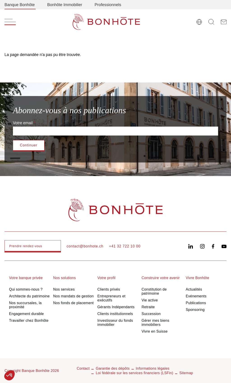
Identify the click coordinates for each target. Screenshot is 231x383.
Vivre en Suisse (154, 331)
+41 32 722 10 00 (125, 246)
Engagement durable (26, 314)
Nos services (64, 289)
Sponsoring (195, 310)
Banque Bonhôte (20, 4)
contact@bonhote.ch (85, 246)
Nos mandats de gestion (73, 296)
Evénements (196, 296)
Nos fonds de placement (73, 303)
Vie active (149, 300)
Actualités (194, 289)
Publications (196, 303)
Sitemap (186, 373)
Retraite (148, 307)
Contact (83, 368)
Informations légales (153, 368)
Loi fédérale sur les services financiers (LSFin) (134, 373)
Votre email (23, 123)
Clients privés (108, 289)
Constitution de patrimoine (154, 291)
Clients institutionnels (115, 314)
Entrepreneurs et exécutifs (111, 298)
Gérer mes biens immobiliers (155, 323)
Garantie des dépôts (112, 368)
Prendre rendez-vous (25, 246)
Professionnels (108, 4)
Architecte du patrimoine (29, 296)
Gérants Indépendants (116, 307)
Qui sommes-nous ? (26, 289)
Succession (151, 314)
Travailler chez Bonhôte (29, 320)
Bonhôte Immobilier (64, 4)
